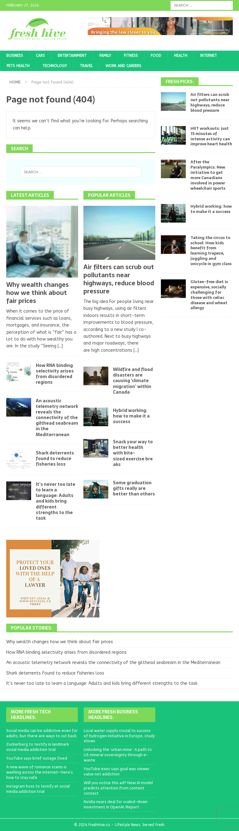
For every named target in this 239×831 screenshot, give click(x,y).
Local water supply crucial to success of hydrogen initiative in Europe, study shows (119, 735)
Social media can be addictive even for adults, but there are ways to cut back (42, 733)
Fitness (131, 55)
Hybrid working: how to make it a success (131, 416)
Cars (40, 55)
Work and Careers (123, 66)
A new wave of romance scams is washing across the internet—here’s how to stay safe (39, 772)
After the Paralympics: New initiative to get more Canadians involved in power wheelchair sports (207, 175)
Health (180, 55)
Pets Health (18, 66)
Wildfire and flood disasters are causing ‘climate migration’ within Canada (133, 380)
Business (14, 55)
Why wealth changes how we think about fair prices (37, 293)
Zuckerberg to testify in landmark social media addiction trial (37, 747)
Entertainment (72, 55)
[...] (60, 346)
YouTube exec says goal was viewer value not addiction (117, 771)
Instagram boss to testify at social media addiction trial (38, 789)
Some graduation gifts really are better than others (134, 488)
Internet (208, 55)
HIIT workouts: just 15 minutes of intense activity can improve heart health (211, 136)
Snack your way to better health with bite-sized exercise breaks (133, 453)
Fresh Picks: (180, 81)
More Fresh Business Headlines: (113, 714)
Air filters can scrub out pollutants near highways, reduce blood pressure (118, 279)
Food (156, 55)
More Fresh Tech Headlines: (31, 714)
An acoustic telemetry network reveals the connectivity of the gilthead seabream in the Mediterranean (57, 417)
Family (105, 55)
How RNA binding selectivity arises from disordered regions (55, 374)
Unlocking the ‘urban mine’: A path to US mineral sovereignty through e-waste (118, 754)
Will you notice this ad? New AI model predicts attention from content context (118, 788)
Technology (54, 66)
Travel (86, 66)
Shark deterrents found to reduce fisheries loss (55, 458)
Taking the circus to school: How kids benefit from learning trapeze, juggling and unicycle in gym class (211, 250)
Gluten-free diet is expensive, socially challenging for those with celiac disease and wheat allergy (209, 294)
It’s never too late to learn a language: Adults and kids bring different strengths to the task (55, 501)
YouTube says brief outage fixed (36, 758)
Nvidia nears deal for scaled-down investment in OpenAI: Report (116, 804)
